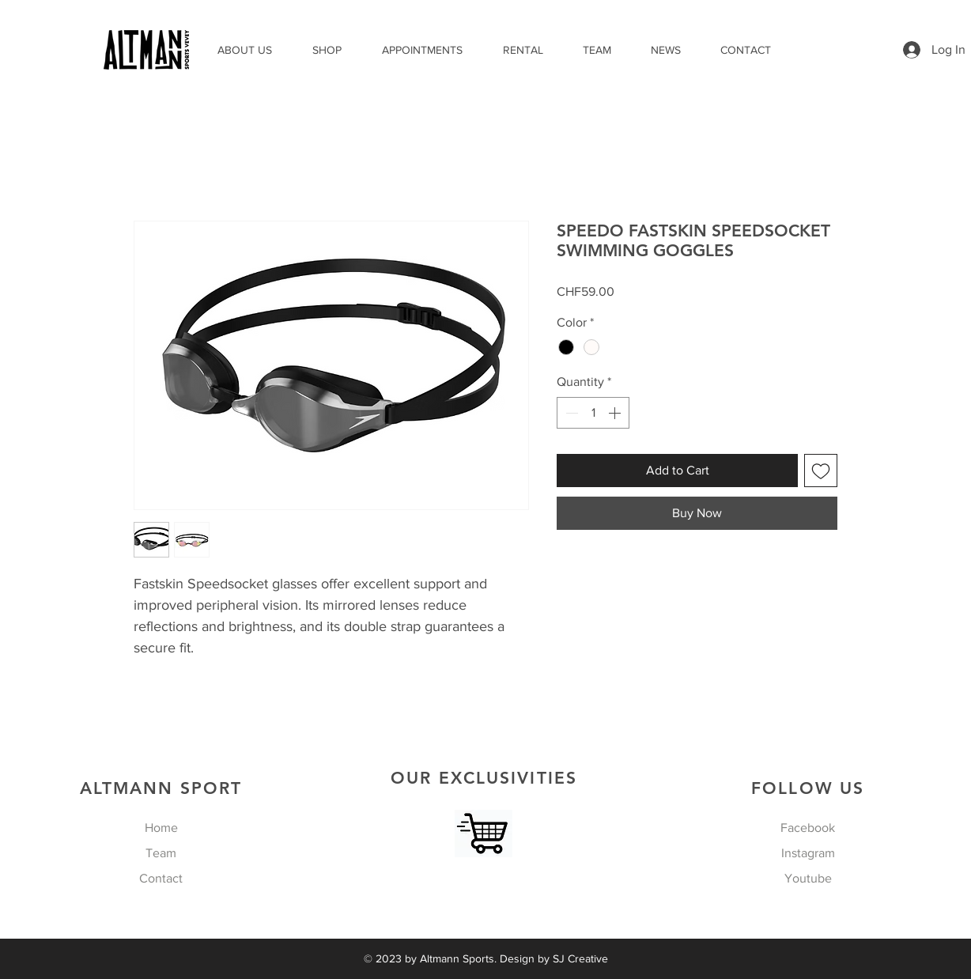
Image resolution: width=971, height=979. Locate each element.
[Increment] (616, 413)
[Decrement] (570, 413)
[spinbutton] (593, 413)
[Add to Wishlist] (820, 470)
